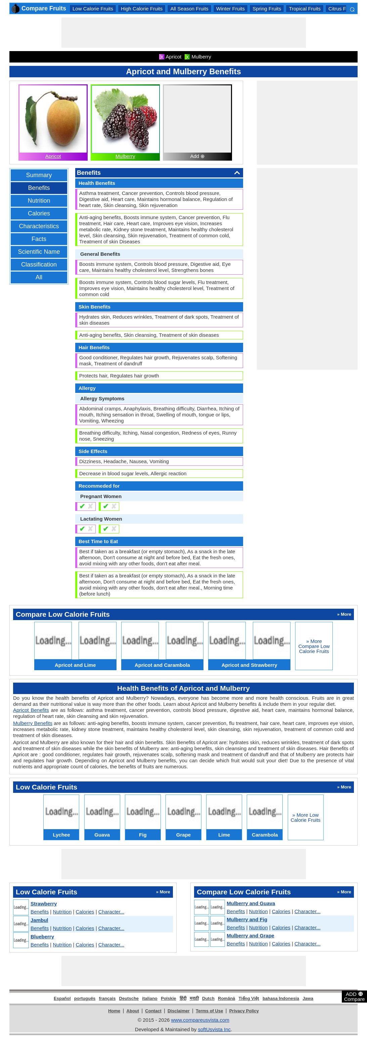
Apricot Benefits (31, 710)
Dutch (208, 998)
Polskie (168, 998)
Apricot (53, 156)
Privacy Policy (244, 1010)
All (39, 277)
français (107, 998)
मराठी (194, 998)
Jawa (308, 998)
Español (62, 998)
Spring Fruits (267, 8)
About (133, 1010)
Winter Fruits (230, 8)
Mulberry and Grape (250, 935)
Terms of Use (209, 1010)
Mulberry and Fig (247, 919)
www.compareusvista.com (200, 1020)
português (85, 998)
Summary (39, 175)
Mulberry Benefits (32, 723)
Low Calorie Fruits (93, 8)
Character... (111, 912)
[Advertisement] (183, 32)
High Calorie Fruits (142, 8)
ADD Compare (354, 996)
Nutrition (39, 200)
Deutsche (129, 998)
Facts (39, 239)
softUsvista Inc (214, 1029)
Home (114, 1010)
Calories (39, 213)
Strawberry (44, 903)
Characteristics (39, 226)
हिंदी (183, 998)
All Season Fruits (189, 8)
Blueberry (42, 936)
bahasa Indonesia (281, 998)
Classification (39, 264)
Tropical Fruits (304, 8)
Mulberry (125, 156)
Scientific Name (39, 251)
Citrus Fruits (342, 8)
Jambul (39, 920)
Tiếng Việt (249, 998)
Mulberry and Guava (251, 903)
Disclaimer (179, 1010)
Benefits (39, 188)
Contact (153, 1010)
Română (226, 998)
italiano (149, 998)
